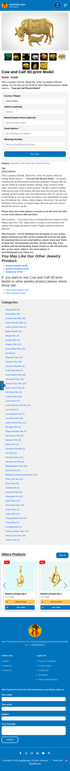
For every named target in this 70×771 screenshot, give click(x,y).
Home (6, 661)
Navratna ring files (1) (15, 449)
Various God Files (43, 163)
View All (62, 555)
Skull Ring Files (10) (14, 505)
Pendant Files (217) (14, 457)
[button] (65, 585)
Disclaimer (43, 675)
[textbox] (35, 224)
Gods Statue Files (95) (15, 375)
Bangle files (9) (12, 336)
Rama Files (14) (12, 470)
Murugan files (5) (13, 427)
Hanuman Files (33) (14, 379)
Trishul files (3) (12, 522)
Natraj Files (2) (12, 444)
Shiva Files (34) (12, 501)
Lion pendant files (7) (15, 414)
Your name (7, 695)
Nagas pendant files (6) (16, 431)
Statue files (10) (12, 514)
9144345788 (37, 645)
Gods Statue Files (28, 163)
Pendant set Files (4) (14, 462)
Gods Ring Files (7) (14, 370)
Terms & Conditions (47, 661)
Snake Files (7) (12, 509)
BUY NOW (15, 607)
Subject (5, 714)
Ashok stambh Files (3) (15, 323)
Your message (8, 724)
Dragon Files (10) (13, 344)
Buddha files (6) (12, 340)
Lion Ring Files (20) (14, 418)
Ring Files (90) (12, 483)
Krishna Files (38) (13, 396)
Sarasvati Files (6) (13, 492)
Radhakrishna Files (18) (16, 466)
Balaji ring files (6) (13, 331)
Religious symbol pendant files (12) (21, 475)
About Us (7, 666)
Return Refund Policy (48, 679)
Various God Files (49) (15, 535)
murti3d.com (24, 760)
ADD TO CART (16, 601)
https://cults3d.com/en (16, 293)
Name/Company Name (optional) (20, 118)
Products (7, 670)
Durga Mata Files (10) (15, 349)
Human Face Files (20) (15, 383)
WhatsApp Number (13, 139)
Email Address (12, 128)
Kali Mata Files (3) (13, 392)
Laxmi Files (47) (12, 401)
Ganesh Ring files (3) (15, 366)
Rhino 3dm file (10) (14, 479)
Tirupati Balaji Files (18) (16, 518)
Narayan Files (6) (13, 440)
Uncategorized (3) (13, 527)
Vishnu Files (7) (12, 540)
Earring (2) (10, 353)
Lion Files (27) (11, 409)
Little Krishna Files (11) (15, 423)
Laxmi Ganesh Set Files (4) (17, 405)
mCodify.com (35, 763)
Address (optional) (13, 107)
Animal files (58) (12, 314)
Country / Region (12, 96)
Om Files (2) (11, 453)
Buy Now (35, 154)
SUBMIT (10, 740)
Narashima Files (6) (14, 436)
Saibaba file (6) (12, 488)
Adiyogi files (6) (12, 310)
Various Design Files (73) (16, 531)
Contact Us (43, 670)
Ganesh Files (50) (13, 362)
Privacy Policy (44, 666)
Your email (7, 704)
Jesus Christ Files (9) (15, 388)
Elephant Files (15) (14, 357)
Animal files (15, 163)
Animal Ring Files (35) (15, 318)
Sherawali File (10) (13, 496)
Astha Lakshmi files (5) (15, 327)
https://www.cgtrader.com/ (17, 290)
